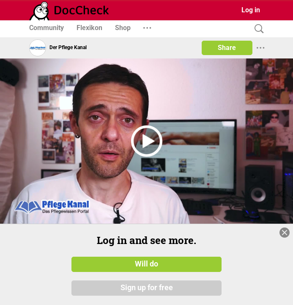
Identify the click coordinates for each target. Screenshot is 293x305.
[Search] (257, 29)
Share (227, 48)
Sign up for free (146, 287)
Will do (146, 264)
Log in (250, 10)
